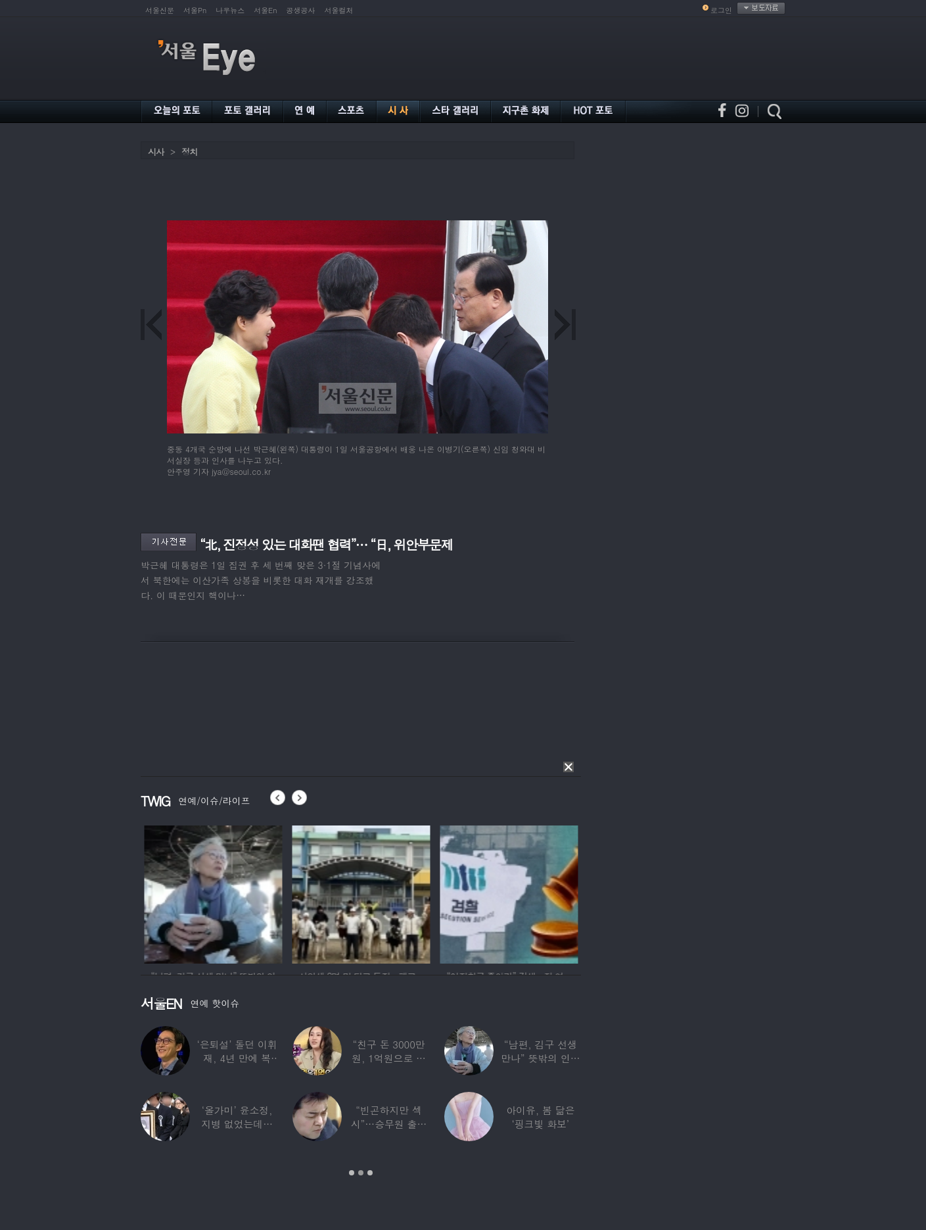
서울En (265, 10)
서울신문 (159, 10)
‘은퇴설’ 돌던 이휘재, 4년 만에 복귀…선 (237, 1058)
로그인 (721, 10)
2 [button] (360, 1172)
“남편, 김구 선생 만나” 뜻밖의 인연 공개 (540, 1058)
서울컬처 (339, 10)
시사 (156, 151)
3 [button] (370, 1172)
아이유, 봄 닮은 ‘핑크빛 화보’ (540, 1117)
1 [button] (351, 1172)
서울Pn (194, 10)
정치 (189, 151)
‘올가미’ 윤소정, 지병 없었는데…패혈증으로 (237, 1123)
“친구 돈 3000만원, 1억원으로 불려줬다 (389, 1058)
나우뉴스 (230, 10)
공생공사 (301, 10)
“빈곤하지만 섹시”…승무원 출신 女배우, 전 (389, 1123)
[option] (250, 892)
